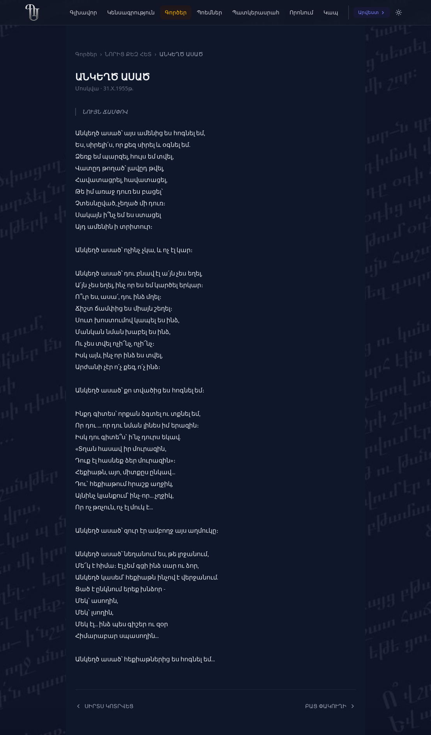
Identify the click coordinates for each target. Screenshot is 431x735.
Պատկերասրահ (255, 12)
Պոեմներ (209, 12)
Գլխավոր (83, 12)
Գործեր (176, 12)
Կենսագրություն (131, 12)
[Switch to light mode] (399, 12)
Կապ (330, 12)
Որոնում (301, 12)
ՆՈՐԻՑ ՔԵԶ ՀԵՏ (128, 54)
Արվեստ (371, 12)
